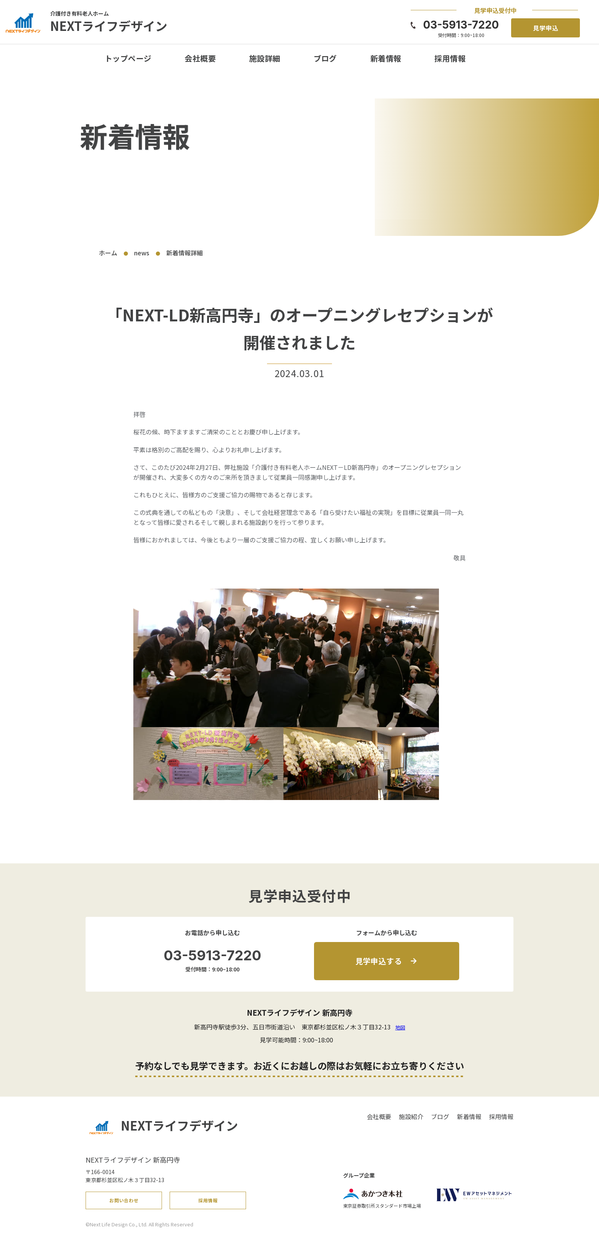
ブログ (325, 58)
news (141, 252)
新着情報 (385, 58)
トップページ (128, 58)
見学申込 (546, 27)
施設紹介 (411, 1116)
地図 (400, 1027)
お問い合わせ (124, 1203)
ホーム (108, 252)
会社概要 (200, 58)
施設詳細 (264, 58)
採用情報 (450, 58)
